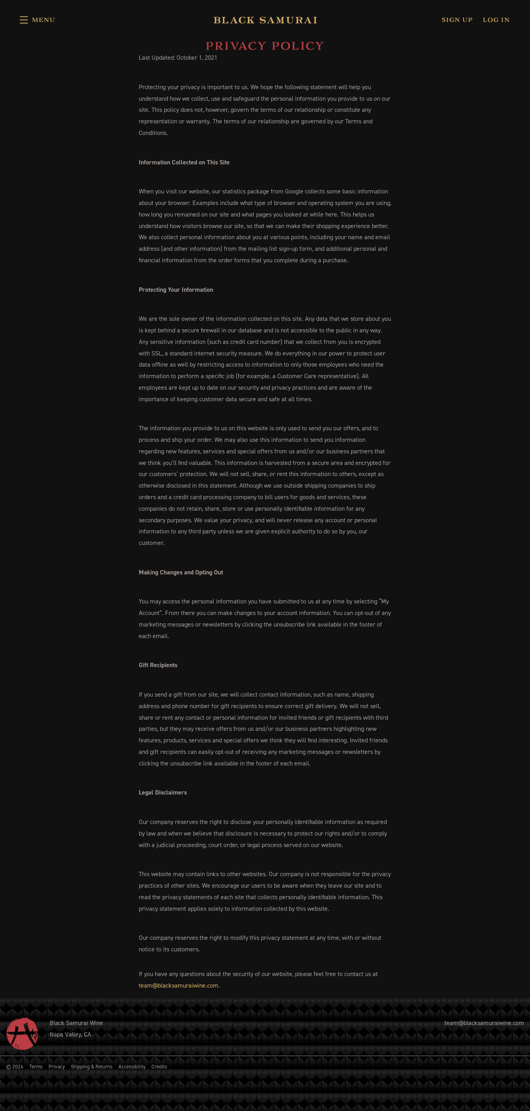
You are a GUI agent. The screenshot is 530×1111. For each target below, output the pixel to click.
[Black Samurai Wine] (22, 1033)
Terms (36, 1066)
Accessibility (132, 1066)
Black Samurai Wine (265, 20)
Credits (159, 1066)
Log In (496, 19)
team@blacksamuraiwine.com (178, 985)
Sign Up (457, 19)
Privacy (57, 1066)
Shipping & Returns (92, 1066)
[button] (37, 20)
